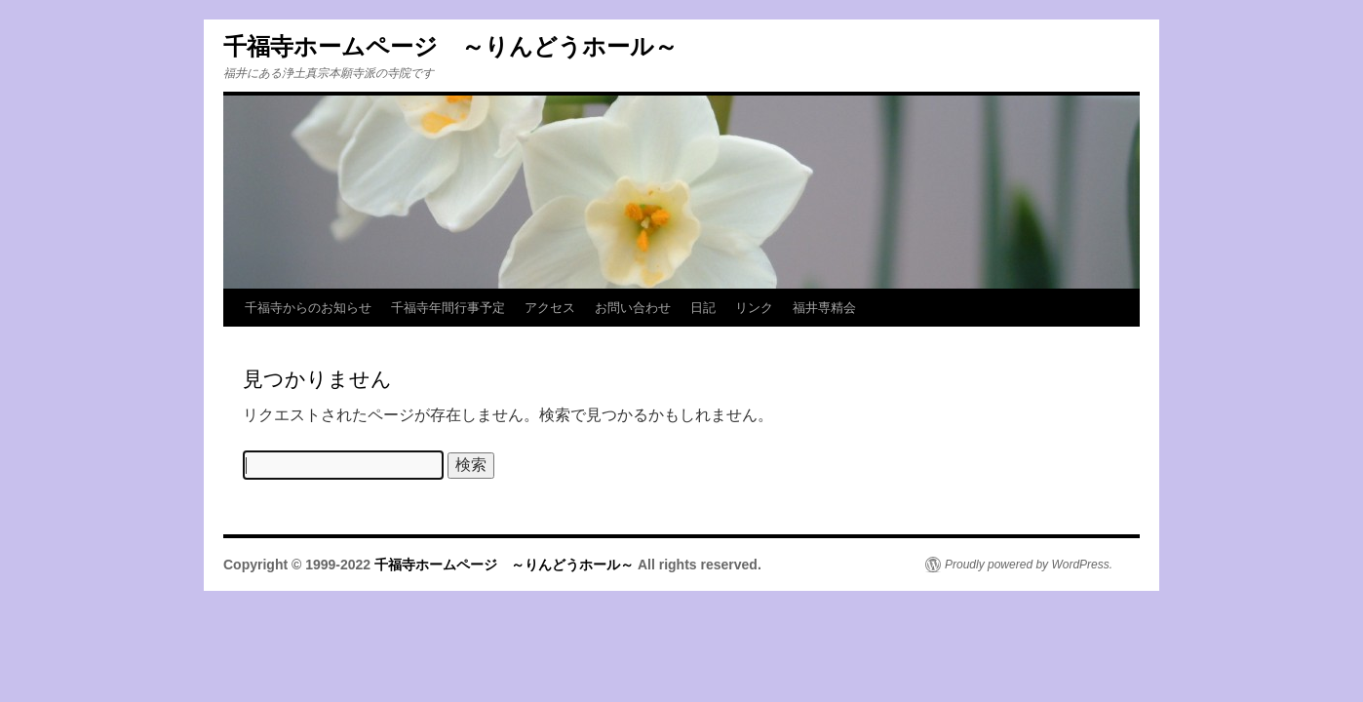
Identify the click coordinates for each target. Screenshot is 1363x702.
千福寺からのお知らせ (308, 307)
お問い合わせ (633, 307)
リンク (754, 307)
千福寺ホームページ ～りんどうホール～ (450, 46)
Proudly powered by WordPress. (1028, 564)
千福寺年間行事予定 (448, 307)
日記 (703, 307)
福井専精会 (824, 307)
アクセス (550, 307)
